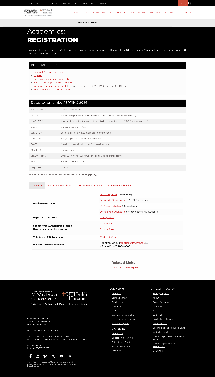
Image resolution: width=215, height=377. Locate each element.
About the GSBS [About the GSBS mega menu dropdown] (82, 13)
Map (92, 3)
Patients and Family (121, 342)
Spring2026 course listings (48, 72)
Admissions (156, 13)
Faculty (44, 3)
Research (116, 351)
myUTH (62, 50)
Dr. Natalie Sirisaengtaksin (114, 200)
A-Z (154, 311)
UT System (158, 351)
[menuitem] (81, 13)
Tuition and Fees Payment (126, 267)
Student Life (185, 13)
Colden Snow (107, 229)
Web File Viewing (161, 332)
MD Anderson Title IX (122, 346)
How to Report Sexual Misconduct (164, 345)
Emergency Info (161, 293)
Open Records (160, 323)
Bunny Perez (107, 217)
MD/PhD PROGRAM (137, 13)
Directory (157, 306)
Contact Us (103, 3)
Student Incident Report (124, 319)
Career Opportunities (163, 302)
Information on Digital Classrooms (52, 89)
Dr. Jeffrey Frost (108, 194)
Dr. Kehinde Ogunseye (112, 211)
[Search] (190, 3)
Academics (65, 3)
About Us (116, 293)
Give (75, 3)
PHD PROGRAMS (117, 13)
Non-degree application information (53, 82)
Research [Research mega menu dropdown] (170, 13)
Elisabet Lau (106, 223)
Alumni (54, 3)
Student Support (120, 323)
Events (84, 3)
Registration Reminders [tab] (60, 186)
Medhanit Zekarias (110, 237)
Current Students (31, 3)
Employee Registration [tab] (119, 186)
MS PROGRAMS (100, 13)
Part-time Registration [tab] (90, 186)
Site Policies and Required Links (169, 328)
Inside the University (163, 319)
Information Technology (124, 315)
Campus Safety (119, 298)
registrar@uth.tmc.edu (132, 243)
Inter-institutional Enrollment (50, 86)
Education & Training (122, 338)
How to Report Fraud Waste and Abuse (169, 338)
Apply (183, 3)
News (114, 311)
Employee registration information (53, 79)
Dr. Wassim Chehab (110, 206)
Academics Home (87, 23)
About (156, 298)
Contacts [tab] (37, 186)
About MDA (117, 333)
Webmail (157, 315)
